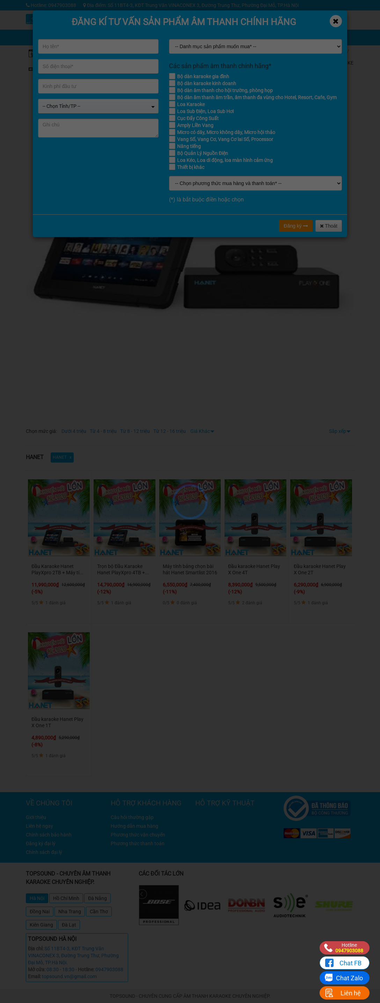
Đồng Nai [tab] (40, 911)
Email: (34, 976)
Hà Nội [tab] (37, 898)
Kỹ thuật (263, 17)
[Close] (336, 21)
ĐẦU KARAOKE (342, 60)
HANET (339, 74)
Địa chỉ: (35, 948)
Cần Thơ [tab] (99, 911)
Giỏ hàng (264, 33)
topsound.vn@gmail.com (69, 976)
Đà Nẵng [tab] (97, 898)
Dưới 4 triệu (73, 431)
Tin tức (289, 17)
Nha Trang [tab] (69, 911)
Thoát (328, 226)
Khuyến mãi (236, 17)
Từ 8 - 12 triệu (135, 431)
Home (337, 51)
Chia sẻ (236, 33)
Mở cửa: (36, 969)
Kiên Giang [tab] (41, 925)
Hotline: (86, 969)
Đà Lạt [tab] (69, 925)
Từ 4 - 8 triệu (103, 431)
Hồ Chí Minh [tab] (66, 898)
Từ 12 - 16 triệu (169, 431)
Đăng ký (296, 226)
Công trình (315, 17)
